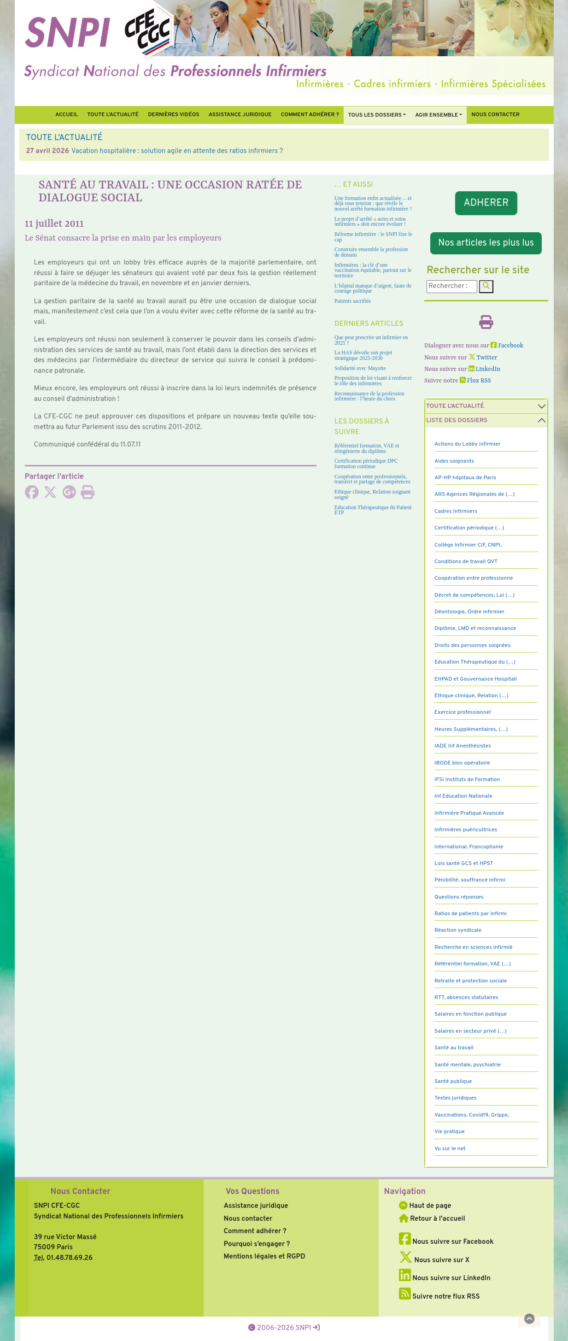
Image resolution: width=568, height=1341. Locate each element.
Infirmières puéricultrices (465, 830)
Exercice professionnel (462, 712)
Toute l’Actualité (113, 114)
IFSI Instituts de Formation (467, 779)
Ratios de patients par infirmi (470, 914)
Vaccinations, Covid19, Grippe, (471, 1115)
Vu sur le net (450, 1149)
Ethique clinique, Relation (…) (471, 696)
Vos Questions (253, 1192)
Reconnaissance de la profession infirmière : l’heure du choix (369, 396)
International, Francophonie (469, 847)
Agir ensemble (436, 115)
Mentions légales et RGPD (264, 1257)
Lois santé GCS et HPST (463, 863)
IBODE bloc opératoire (462, 763)
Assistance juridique (240, 114)
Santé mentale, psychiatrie (467, 1065)
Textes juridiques (455, 1098)
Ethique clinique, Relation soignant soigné (372, 494)
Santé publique (453, 1081)
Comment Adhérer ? (310, 114)
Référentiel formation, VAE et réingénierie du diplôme (366, 448)
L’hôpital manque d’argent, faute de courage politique (372, 288)
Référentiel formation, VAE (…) (472, 964)
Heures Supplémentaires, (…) (471, 729)
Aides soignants (454, 461)
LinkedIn (484, 369)
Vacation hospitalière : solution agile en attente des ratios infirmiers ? (177, 151)
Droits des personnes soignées (472, 645)
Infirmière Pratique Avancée (469, 813)
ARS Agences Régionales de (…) (474, 494)
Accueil (66, 114)
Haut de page (425, 1206)
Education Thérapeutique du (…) (474, 662)
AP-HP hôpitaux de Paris (465, 478)
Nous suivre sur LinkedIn (445, 1278)
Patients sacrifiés (352, 301)
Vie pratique (449, 1131)
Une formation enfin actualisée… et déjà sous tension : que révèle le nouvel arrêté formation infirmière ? (373, 203)
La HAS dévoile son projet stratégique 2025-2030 (363, 355)
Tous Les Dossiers (375, 115)
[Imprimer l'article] (87, 495)
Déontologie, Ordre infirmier (469, 612)
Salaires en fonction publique (470, 1014)
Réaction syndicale (457, 930)
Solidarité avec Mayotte (360, 368)
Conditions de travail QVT (466, 561)
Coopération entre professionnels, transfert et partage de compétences (372, 479)
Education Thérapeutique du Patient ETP (373, 510)
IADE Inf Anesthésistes (462, 746)
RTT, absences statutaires (466, 997)
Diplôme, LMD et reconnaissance (475, 628)
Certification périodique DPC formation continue (366, 464)
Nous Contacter (81, 1192)
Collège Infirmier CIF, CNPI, (468, 545)
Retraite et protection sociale (470, 981)
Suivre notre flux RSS (439, 1297)
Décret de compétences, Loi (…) (474, 595)
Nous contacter (495, 114)
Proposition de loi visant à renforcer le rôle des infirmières (373, 381)
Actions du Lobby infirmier (467, 444)
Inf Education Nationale (463, 796)
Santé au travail (454, 1048)
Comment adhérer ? (255, 1231)
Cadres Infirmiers (455, 511)
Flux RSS (475, 380)
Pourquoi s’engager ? (257, 1244)
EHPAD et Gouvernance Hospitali (475, 679)
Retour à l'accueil (432, 1219)
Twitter (483, 357)
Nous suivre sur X (434, 1260)
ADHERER (486, 203)
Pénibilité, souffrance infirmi (469, 880)
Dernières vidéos (173, 114)
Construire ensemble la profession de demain (371, 252)
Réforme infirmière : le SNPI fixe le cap (373, 237)
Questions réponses (458, 897)
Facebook (507, 345)
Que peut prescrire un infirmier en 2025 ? (371, 340)
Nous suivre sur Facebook (446, 1242)
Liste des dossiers (456, 420)
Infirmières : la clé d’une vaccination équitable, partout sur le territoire (372, 270)
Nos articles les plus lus (486, 243)
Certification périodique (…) (469, 528)
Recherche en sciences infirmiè (473, 947)
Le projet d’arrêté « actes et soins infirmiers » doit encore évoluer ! (370, 222)
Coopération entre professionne (473, 578)
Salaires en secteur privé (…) (470, 1031)
